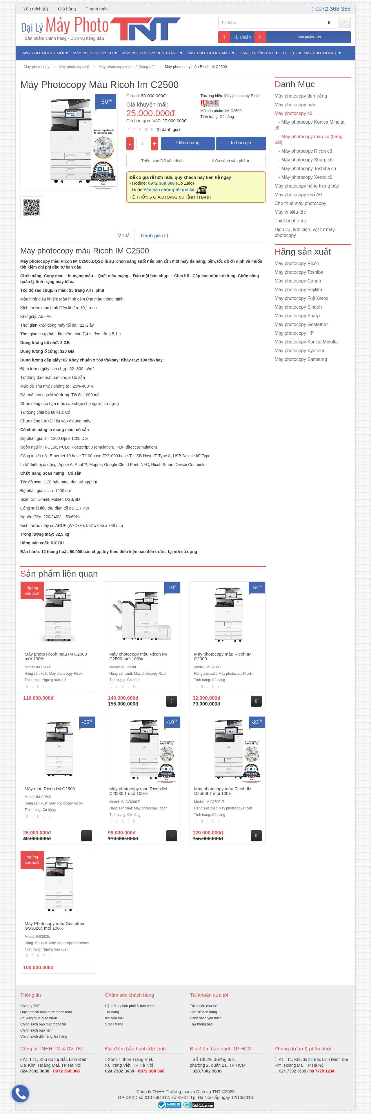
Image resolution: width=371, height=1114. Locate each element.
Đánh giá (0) (154, 235)
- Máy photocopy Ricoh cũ (303, 151)
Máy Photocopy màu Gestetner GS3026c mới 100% (55, 926)
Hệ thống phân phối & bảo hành (130, 1006)
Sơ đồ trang (114, 1024)
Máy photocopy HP (294, 333)
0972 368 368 (331, 9)
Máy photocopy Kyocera (300, 350)
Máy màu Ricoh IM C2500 (50, 788)
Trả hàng (112, 1012)
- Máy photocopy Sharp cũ (304, 159)
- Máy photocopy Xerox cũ (303, 177)
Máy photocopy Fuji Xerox (301, 298)
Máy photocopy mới (43, 53)
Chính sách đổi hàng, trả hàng (43, 1036)
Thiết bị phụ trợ (290, 220)
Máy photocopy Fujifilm (298, 289)
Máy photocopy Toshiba (299, 272)
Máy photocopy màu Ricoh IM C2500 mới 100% (138, 656)
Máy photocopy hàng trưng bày (307, 185)
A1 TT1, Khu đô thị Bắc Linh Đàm (55, 1059)
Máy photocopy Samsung (301, 359)
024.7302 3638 (119, 1070)
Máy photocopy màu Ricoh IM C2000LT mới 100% (138, 791)
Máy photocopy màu (209, 53)
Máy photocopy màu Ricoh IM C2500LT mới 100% (223, 791)
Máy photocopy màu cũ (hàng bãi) (127, 66)
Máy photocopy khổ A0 (298, 194)
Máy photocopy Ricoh (242, 95)
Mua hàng (188, 142)
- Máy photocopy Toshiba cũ (305, 168)
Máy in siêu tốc (290, 212)
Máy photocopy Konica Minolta (306, 341)
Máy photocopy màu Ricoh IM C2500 (196, 66)
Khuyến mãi (114, 1018)
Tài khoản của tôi (203, 1006)
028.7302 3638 (206, 1070)
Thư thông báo (201, 1024)
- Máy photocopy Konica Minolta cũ (310, 125)
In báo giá (241, 142)
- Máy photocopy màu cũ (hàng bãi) (309, 139)
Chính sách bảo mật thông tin (43, 1024)
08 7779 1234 (322, 1071)
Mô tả (123, 235)
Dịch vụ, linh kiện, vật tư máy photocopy (305, 232)
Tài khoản (234, 37)
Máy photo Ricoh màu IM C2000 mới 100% (56, 656)
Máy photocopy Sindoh (298, 307)
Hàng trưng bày (257, 53)
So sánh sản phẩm (230, 161)
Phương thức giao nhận (38, 1018)
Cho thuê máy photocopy (310, 53)
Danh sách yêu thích (205, 1018)
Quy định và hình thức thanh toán (46, 1012)
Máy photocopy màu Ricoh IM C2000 (223, 656)
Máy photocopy (36, 66)
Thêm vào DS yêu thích (161, 161)
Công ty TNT (30, 1006)
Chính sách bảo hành (36, 1030)
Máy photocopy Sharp (297, 315)
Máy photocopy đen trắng (150, 53)
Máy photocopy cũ (93, 53)
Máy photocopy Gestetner (301, 324)
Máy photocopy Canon (298, 280)
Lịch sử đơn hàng (203, 1012)
